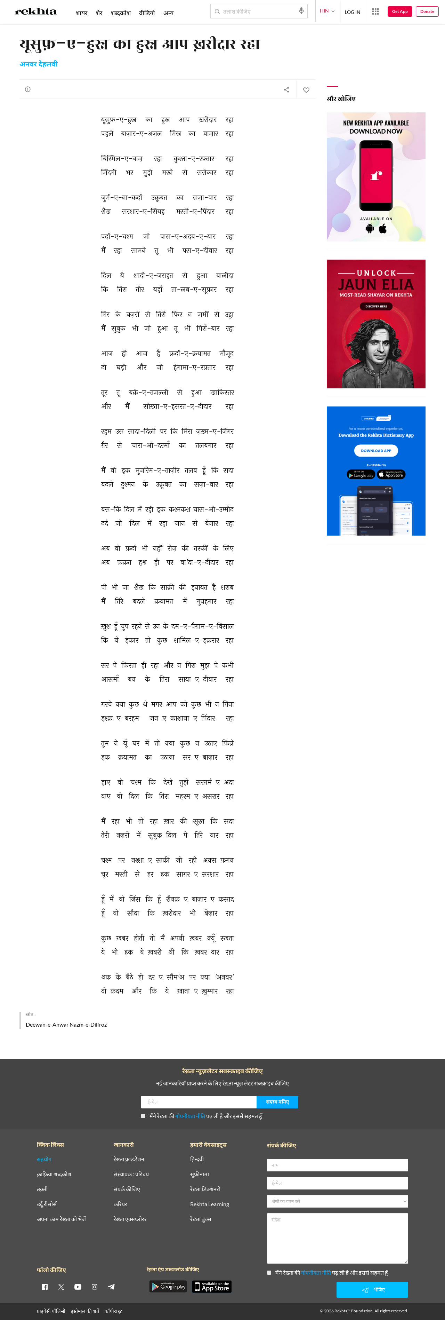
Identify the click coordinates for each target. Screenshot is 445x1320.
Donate (427, 11)
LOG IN (353, 11)
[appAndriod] (168, 1286)
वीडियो (147, 13)
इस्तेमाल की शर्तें (85, 1311)
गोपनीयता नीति (190, 1116)
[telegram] (111, 1286)
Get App (400, 11)
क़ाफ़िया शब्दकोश (54, 1174)
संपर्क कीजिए (127, 1189)
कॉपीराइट (113, 1311)
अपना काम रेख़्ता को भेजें (61, 1219)
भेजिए (372, 1290)
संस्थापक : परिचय (131, 1174)
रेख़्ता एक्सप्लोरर (130, 1219)
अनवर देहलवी (38, 64)
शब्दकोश (121, 13)
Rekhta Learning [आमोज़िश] (209, 1204)
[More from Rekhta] (375, 11)
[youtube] (77, 1286)
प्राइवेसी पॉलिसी (51, 1311)
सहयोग (44, 1159)
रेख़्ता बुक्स (200, 1219)
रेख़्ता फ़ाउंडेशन (129, 1159)
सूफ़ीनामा (199, 1174)
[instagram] (94, 1286)
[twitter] (61, 1286)
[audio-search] (301, 10)
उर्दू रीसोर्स (47, 1204)
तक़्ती (42, 1189)
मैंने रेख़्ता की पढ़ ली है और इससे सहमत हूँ (201, 1116)
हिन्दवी (197, 1159)
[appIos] (212, 1286)
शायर (81, 13)
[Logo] (36, 12)
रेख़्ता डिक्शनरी (205, 1189)
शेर (99, 13)
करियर (120, 1204)
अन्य (168, 13)
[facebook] (44, 1286)
